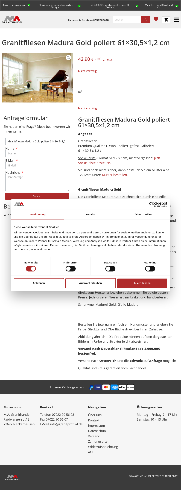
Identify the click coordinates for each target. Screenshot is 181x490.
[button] (16, 4)
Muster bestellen (114, 175)
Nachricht (13, 172)
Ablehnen (39, 283)
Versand (94, 436)
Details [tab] (90, 214)
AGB (91, 452)
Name (10, 148)
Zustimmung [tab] (38, 214)
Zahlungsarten (98, 441)
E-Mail (10, 160)
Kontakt (93, 420)
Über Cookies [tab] (143, 214)
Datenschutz (97, 431)
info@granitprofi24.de (66, 424)
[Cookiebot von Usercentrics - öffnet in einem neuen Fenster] (151, 204)
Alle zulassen (142, 283)
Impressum (96, 425)
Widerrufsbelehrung (103, 447)
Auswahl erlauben (90, 283)
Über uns (95, 415)
